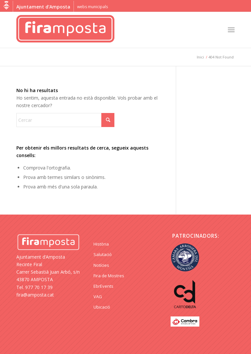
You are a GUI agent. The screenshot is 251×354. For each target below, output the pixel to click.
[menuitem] (231, 30)
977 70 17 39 (39, 287)
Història (101, 244)
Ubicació (101, 307)
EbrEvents (103, 286)
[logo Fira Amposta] (65, 29)
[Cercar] (65, 120)
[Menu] (231, 30)
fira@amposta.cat (35, 295)
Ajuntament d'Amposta (43, 7)
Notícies (101, 265)
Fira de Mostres (108, 276)
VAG (97, 296)
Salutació (102, 254)
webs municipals (92, 6)
